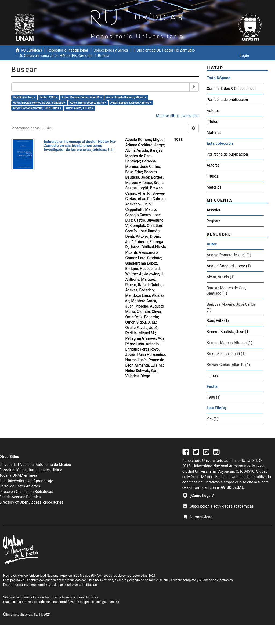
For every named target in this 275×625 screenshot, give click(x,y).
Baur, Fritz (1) (218, 321)
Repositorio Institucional (68, 50)
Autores (213, 111)
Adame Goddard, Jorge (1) (229, 266)
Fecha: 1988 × (48, 97)
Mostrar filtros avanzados (177, 116)
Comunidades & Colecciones (231, 88)
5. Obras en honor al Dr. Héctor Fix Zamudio (56, 55)
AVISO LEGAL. (232, 487)
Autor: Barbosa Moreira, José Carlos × (37, 108)
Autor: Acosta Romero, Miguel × (126, 97)
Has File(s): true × (24, 97)
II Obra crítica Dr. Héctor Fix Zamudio (164, 50)
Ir (194, 87)
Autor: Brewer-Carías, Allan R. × (82, 97)
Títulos (212, 122)
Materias (214, 133)
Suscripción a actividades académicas (218, 506)
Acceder (213, 210)
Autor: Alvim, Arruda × (79, 108)
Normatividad (197, 517)
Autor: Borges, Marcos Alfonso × (130, 102)
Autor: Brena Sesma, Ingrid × (88, 102)
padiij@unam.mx (107, 602)
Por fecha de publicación (227, 99)
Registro (214, 221)
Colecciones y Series (110, 50)
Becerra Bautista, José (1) (228, 332)
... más (212, 376)
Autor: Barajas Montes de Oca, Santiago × (39, 102)
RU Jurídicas (31, 50)
